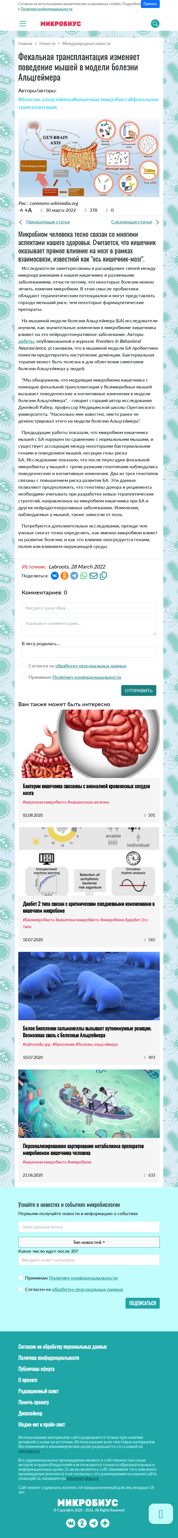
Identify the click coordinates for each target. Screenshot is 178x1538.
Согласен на (74, 1289)
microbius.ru (29, 1451)
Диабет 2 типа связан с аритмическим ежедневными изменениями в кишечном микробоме (88, 907)
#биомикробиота (38, 919)
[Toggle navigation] (22, 23)
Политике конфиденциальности (46, 9)
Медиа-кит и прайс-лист (41, 1424)
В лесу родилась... (41, 643)
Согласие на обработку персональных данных (62, 1346)
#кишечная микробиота (101, 99)
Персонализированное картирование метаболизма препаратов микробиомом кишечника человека (83, 1149)
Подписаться (142, 1303)
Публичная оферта (36, 1368)
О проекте (27, 1380)
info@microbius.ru (83, 1478)
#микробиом (112, 919)
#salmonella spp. (37, 1044)
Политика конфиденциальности (48, 1357)
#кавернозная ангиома (88, 802)
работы (26, 341)
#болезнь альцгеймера (45, 99)
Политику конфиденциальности (86, 677)
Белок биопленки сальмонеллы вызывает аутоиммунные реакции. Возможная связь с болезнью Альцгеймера (87, 1031)
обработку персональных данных (90, 665)
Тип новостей (87, 1242)
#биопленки (63, 1044)
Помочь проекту (33, 1402)
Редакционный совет (38, 1391)
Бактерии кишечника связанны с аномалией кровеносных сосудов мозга (86, 789)
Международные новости (86, 43)
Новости (47, 43)
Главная (25, 43)
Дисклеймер (30, 1413)
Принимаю (71, 1277)
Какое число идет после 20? (48, 1251)
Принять (150, 4)
